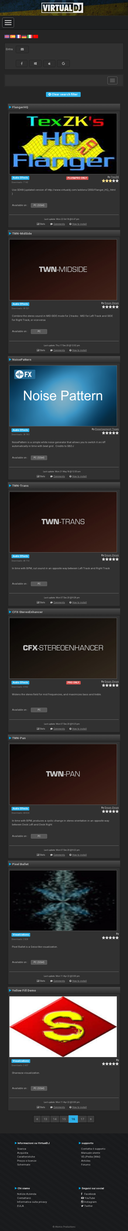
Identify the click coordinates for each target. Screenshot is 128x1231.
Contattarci (24, 1198)
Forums (85, 1164)
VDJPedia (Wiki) (90, 1156)
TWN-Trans (20, 485)
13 (45, 1119)
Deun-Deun (112, 303)
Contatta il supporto (93, 1148)
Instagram (89, 1201)
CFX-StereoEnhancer (27, 612)
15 (64, 1119)
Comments (59, 224)
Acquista (22, 1152)
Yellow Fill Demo (24, 990)
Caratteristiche (26, 1156)
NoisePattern (21, 359)
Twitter (87, 1206)
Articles (85, 1160)
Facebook (88, 1194)
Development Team (107, 429)
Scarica (21, 1148)
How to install (79, 224)
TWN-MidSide (22, 233)
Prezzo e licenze (26, 1160)
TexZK (115, 177)
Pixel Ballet (20, 864)
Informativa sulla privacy (32, 1201)
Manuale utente (90, 1152)
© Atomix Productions (64, 1226)
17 (82, 1119)
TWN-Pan (19, 738)
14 (55, 1119)
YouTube (88, 1198)
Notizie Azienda (26, 1194)
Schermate (23, 1164)
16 (73, 1119)
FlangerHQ (20, 107)
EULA (20, 1206)
